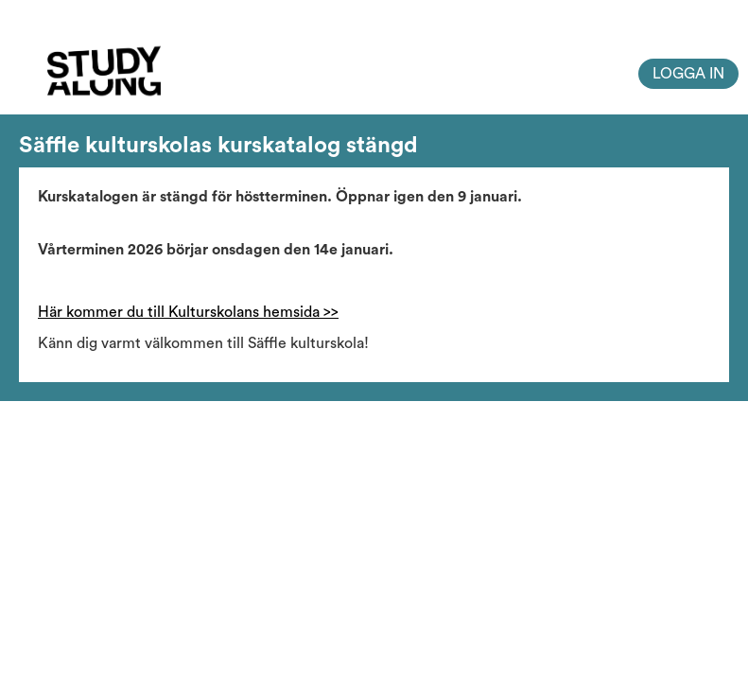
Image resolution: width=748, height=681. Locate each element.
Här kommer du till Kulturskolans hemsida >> (188, 312)
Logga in (688, 73)
